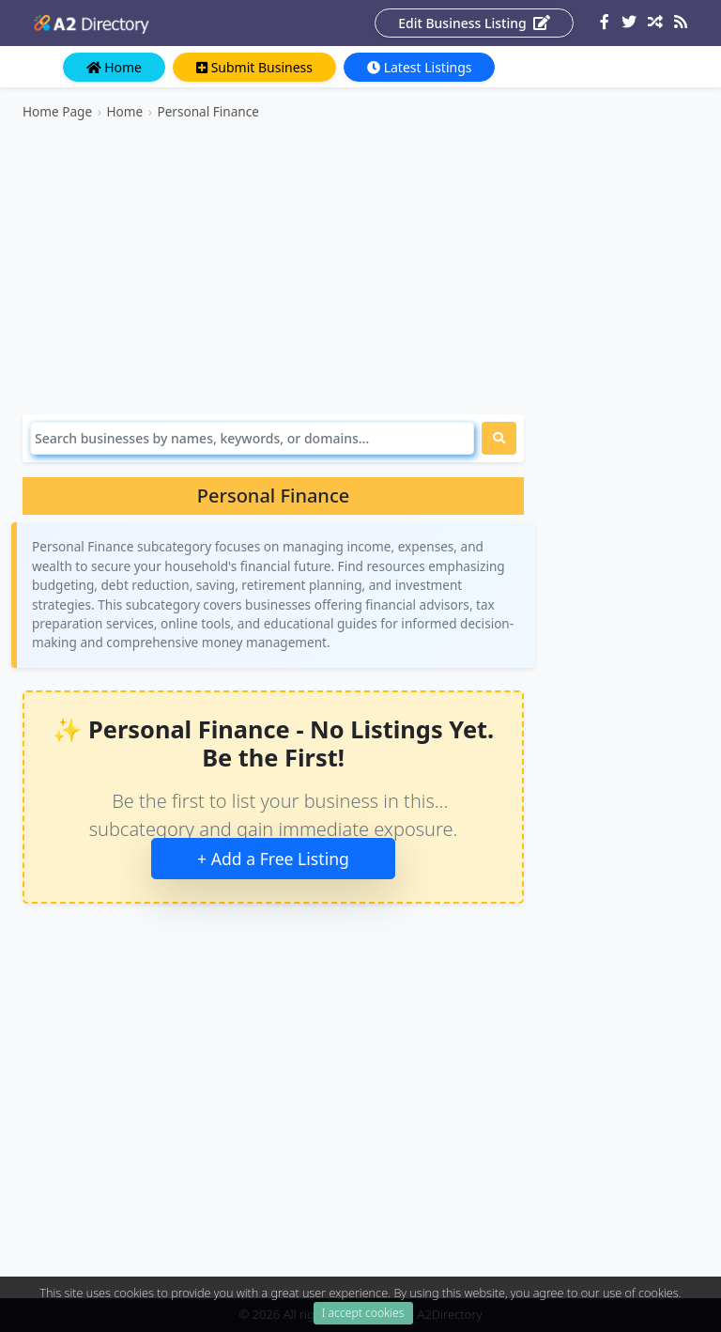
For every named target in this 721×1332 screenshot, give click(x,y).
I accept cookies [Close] (363, 1317)
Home (114, 67)
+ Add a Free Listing (273, 858)
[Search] (252, 438)
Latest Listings (419, 67)
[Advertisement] (273, 267)
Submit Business (254, 67)
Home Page (57, 111)
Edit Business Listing (474, 23)
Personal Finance (208, 111)
